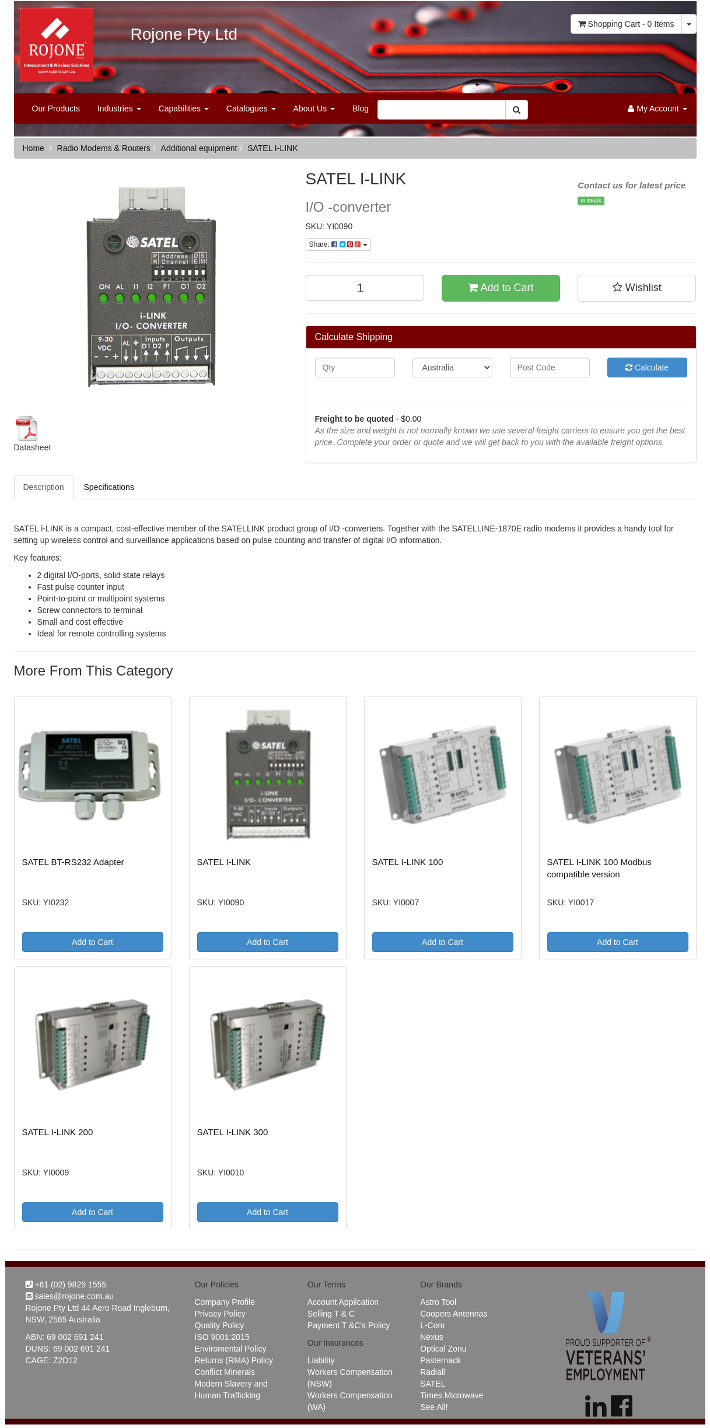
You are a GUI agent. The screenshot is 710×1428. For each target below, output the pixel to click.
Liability (321, 1360)
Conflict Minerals (225, 1372)
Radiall (432, 1372)
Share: (338, 244)
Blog (360, 108)
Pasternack (440, 1360)
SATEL (432, 1383)
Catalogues (251, 108)
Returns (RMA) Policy (234, 1360)
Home (33, 148)
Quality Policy (219, 1325)
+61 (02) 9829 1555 (66, 1284)
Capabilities (184, 108)
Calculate (647, 367)
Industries (119, 108)
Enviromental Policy (231, 1348)
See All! (433, 1407)
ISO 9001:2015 (222, 1337)
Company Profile (225, 1302)
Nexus (431, 1337)
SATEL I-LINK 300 (232, 1132)
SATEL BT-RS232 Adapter (73, 862)
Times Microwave (451, 1395)
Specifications (109, 487)
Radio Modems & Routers (104, 148)
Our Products (56, 108)
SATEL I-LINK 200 (57, 1132)
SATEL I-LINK (272, 148)
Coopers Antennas (453, 1313)
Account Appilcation (343, 1302)
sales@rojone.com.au (70, 1296)
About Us (314, 108)
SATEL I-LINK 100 (407, 862)
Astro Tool (438, 1302)
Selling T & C (331, 1313)
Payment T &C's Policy (348, 1325)
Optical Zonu (443, 1348)
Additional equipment (199, 148)
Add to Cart (500, 287)
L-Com (432, 1325)
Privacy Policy (220, 1313)
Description (43, 487)
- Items (626, 24)
